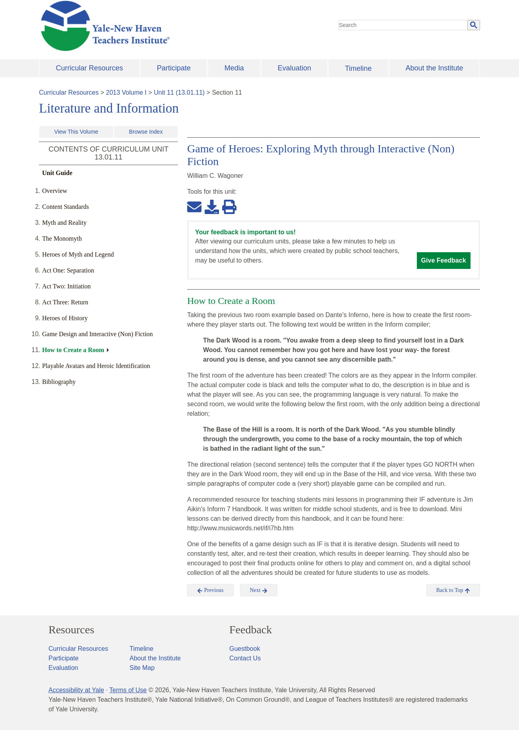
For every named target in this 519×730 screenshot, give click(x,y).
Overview (54, 190)
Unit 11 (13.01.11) (179, 92)
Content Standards (65, 206)
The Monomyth (62, 238)
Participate (174, 68)
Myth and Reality (64, 222)
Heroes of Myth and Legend (78, 254)
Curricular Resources (89, 68)
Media (234, 68)
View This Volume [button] (76, 131)
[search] (403, 25)
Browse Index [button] (146, 131)
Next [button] (259, 590)
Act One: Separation (68, 270)
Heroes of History (65, 318)
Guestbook (244, 648)
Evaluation (294, 68)
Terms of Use (128, 690)
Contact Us (245, 658)
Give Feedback (443, 260)
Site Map (142, 667)
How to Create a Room (73, 350)
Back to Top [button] (453, 590)
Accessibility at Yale (76, 690)
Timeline (358, 68)
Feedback (250, 630)
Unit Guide (57, 172)
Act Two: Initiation (66, 286)
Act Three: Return (65, 302)
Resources (71, 630)
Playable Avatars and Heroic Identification (96, 365)
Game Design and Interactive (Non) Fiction (97, 334)
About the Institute (434, 68)
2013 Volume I (126, 92)
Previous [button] (210, 590)
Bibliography (59, 381)
